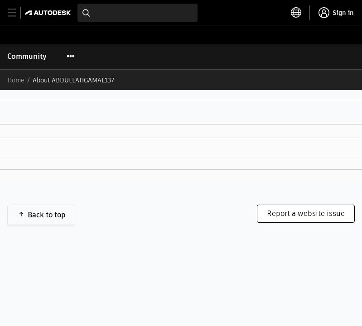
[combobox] (137, 13)
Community (27, 56)
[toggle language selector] (296, 12)
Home (15, 80)
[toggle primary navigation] (17, 13)
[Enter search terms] (137, 13)
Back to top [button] (47, 215)
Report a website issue (306, 213)
